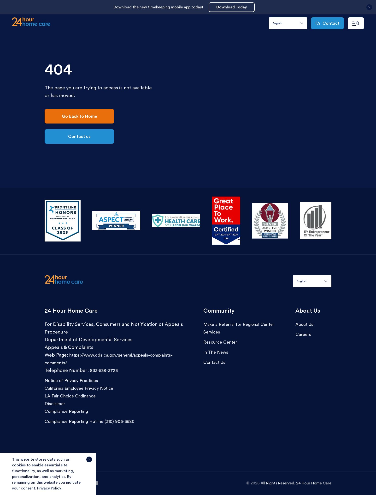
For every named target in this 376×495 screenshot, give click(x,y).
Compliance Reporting (66, 411)
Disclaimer (55, 404)
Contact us (79, 136)
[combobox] (288, 23)
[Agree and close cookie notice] (89, 461)
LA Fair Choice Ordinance (70, 396)
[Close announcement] (369, 9)
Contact (327, 23)
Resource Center (220, 342)
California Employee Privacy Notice (79, 388)
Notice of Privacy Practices (71, 380)
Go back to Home (79, 116)
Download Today (231, 7)
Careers (303, 334)
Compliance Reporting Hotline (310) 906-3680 (90, 421)
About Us (304, 324)
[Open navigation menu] (356, 23)
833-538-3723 (104, 370)
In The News (215, 352)
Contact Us (214, 362)
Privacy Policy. (49, 488)
